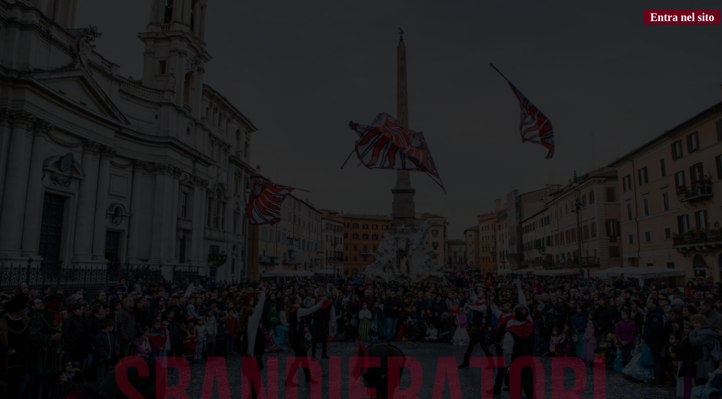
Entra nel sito (682, 17)
